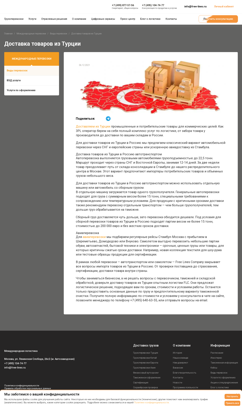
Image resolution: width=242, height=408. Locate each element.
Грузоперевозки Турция (145, 353)
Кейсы (214, 367)
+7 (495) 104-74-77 (15, 363)
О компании (181, 345)
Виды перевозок (17, 70)
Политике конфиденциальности (151, 402)
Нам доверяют (180, 362)
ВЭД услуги (14, 80)
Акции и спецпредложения (224, 382)
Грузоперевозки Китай (145, 358)
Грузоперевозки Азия (144, 367)
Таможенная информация (224, 362)
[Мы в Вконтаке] (6, 376)
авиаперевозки (94, 237)
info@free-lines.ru (195, 6)
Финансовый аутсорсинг (146, 372)
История (177, 353)
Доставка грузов (146, 345)
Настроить (232, 396)
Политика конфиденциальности (21, 385)
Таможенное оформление (146, 377)
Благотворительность (184, 372)
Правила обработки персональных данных (27, 388)
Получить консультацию (218, 18)
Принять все (232, 403)
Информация (220, 345)
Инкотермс (216, 358)
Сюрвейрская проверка (145, 387)
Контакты (178, 377)
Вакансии (178, 367)
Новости (177, 382)
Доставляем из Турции (93, 126)
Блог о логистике (220, 387)
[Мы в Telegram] (19, 376)
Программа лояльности (185, 387)
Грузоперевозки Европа (145, 362)
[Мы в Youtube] (13, 376)
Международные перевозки (31, 58)
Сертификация (140, 382)
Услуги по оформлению (21, 90)
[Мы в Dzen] (25, 376)
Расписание (217, 353)
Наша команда (180, 358)
